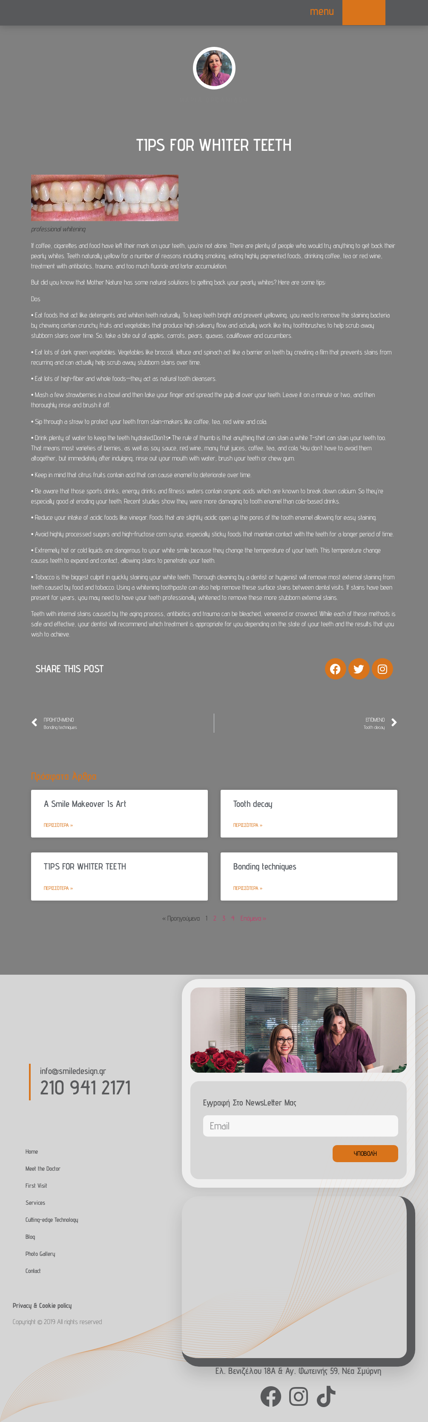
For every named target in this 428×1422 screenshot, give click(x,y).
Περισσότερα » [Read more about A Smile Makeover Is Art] (58, 825)
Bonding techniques (264, 866)
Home (32, 1151)
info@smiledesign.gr (73, 1070)
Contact (33, 1270)
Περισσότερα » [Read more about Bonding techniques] (247, 888)
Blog (30, 1236)
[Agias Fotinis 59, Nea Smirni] (294, 1277)
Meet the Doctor (43, 1168)
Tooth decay (253, 803)
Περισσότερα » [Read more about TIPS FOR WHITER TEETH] (58, 888)
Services (35, 1202)
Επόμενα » (253, 918)
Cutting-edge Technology (52, 1219)
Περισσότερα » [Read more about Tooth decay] (247, 825)
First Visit (36, 1185)
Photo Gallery (40, 1253)
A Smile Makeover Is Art (85, 803)
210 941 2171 (85, 1087)
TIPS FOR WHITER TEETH (85, 866)
